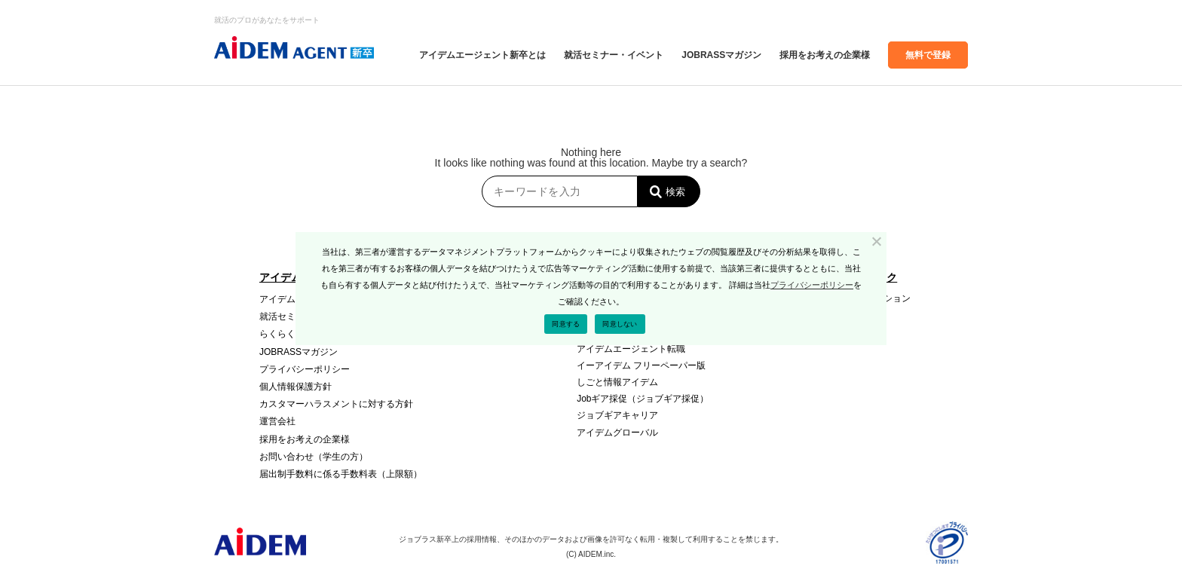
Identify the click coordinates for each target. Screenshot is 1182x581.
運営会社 (277, 421)
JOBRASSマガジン (721, 55)
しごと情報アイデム (617, 382)
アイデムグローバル (617, 432)
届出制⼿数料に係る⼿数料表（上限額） (340, 474)
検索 (675, 191)
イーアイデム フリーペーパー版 (641, 365)
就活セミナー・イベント (613, 55)
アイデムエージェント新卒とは (482, 55)
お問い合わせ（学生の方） (313, 456)
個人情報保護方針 (295, 386)
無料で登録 (928, 55)
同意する (566, 324)
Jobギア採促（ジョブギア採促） (643, 398)
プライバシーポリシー (304, 369)
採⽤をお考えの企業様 (824, 55)
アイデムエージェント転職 (631, 349)
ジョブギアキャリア (617, 415)
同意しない (619, 324)
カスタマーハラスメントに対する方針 (336, 404)
